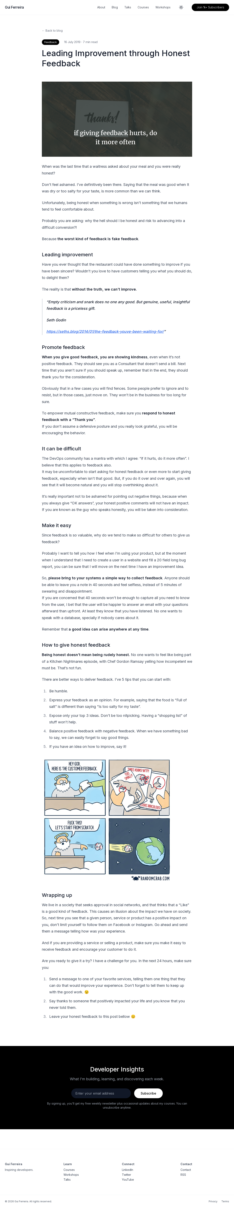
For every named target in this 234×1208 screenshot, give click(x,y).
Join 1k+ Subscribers (210, 7)
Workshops (162, 7)
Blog (115, 7)
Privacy (213, 1201)
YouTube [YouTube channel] (128, 1179)
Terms (225, 1201)
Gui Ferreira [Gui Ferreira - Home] (14, 7)
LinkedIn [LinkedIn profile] (127, 1169)
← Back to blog (52, 30)
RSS (183, 1174)
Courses (143, 7)
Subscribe (148, 1093)
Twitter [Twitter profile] (126, 1174)
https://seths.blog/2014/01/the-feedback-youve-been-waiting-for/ (105, 331)
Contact (186, 1169)
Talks (127, 7)
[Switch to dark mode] (181, 7)
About (101, 7)
